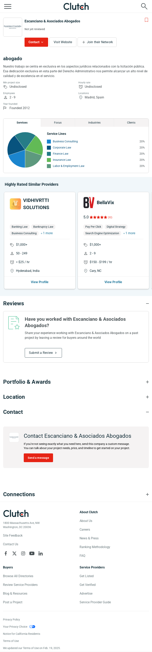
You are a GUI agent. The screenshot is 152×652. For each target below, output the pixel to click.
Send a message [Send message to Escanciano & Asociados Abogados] (38, 457)
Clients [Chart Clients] (131, 122)
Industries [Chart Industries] (94, 122)
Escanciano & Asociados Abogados (52, 21)
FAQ (82, 556)
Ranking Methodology (95, 547)
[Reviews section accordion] (76, 303)
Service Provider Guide (95, 602)
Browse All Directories (18, 576)
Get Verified (88, 585)
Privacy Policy (11, 619)
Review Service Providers (20, 585)
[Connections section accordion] (76, 494)
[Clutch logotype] (16, 513)
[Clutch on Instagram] (23, 553)
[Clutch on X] (14, 553)
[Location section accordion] (76, 397)
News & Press (89, 538)
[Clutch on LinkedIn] (40, 553)
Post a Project (12, 602)
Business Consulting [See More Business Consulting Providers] (65, 141)
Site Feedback (13, 535)
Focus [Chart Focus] (58, 122)
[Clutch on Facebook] (6, 553)
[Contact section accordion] (76, 412)
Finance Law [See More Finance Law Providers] (60, 153)
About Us (86, 521)
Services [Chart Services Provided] (22, 122)
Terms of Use (11, 640)
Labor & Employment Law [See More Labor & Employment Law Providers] (69, 166)
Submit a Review (41, 353)
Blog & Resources (15, 593)
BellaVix (105, 202)
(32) (110, 217)
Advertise (86, 593)
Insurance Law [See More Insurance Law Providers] (62, 159)
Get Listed (87, 576)
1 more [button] (48, 233)
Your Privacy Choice (15, 626)
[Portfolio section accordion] (76, 381)
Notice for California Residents (21, 633)
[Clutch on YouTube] (32, 553)
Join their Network (100, 42)
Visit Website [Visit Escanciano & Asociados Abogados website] (63, 42)
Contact (33, 42)
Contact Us (10, 544)
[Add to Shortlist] (146, 20)
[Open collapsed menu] (7, 6)
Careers (85, 529)
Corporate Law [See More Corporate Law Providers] (62, 147)
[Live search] (144, 6)
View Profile (39, 282)
